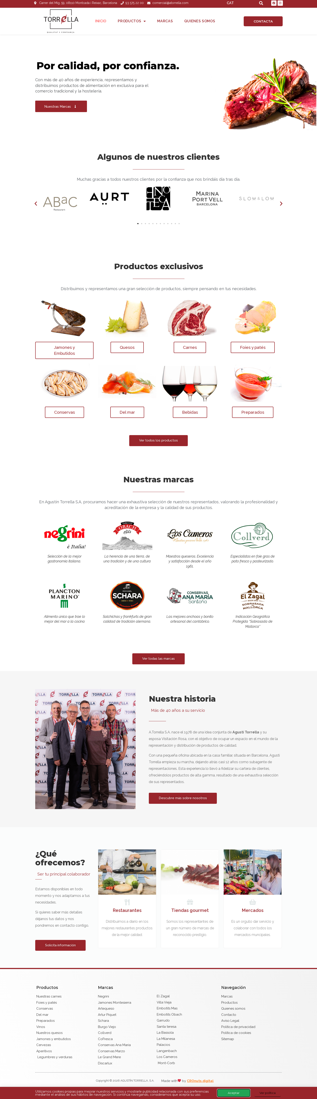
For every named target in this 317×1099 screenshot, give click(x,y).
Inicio (100, 21)
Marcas (165, 21)
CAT (230, 3)
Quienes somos (199, 21)
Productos (132, 21)
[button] (36, 203)
